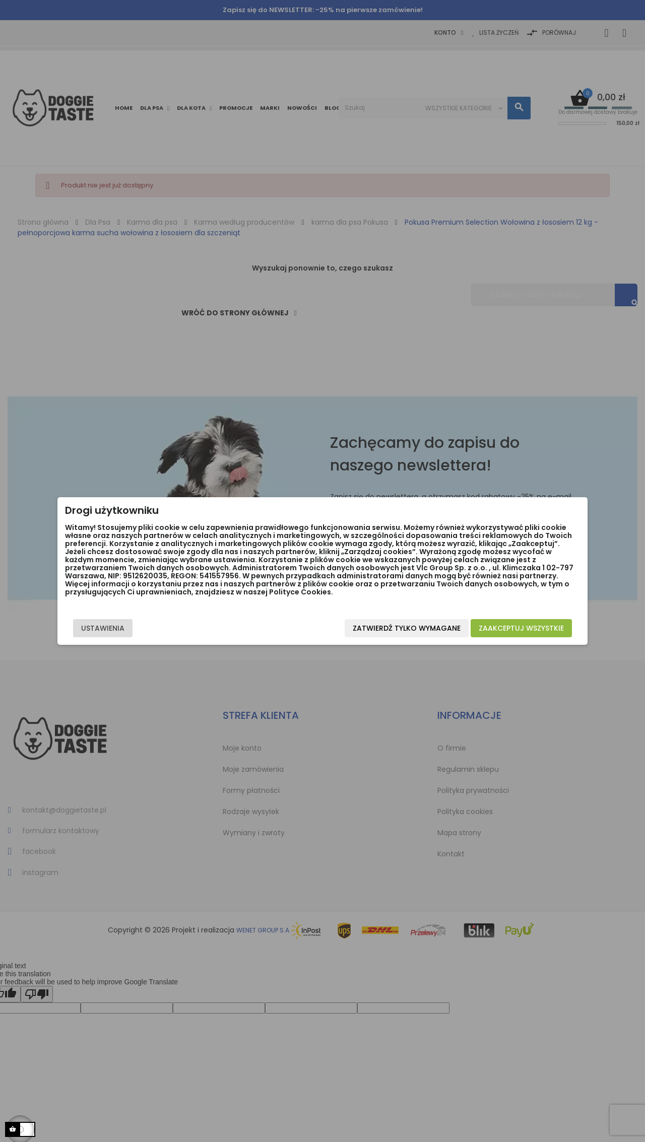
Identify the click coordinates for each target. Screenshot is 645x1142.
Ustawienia (122, 632)
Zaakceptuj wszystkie (502, 632)
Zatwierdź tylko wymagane (387, 632)
